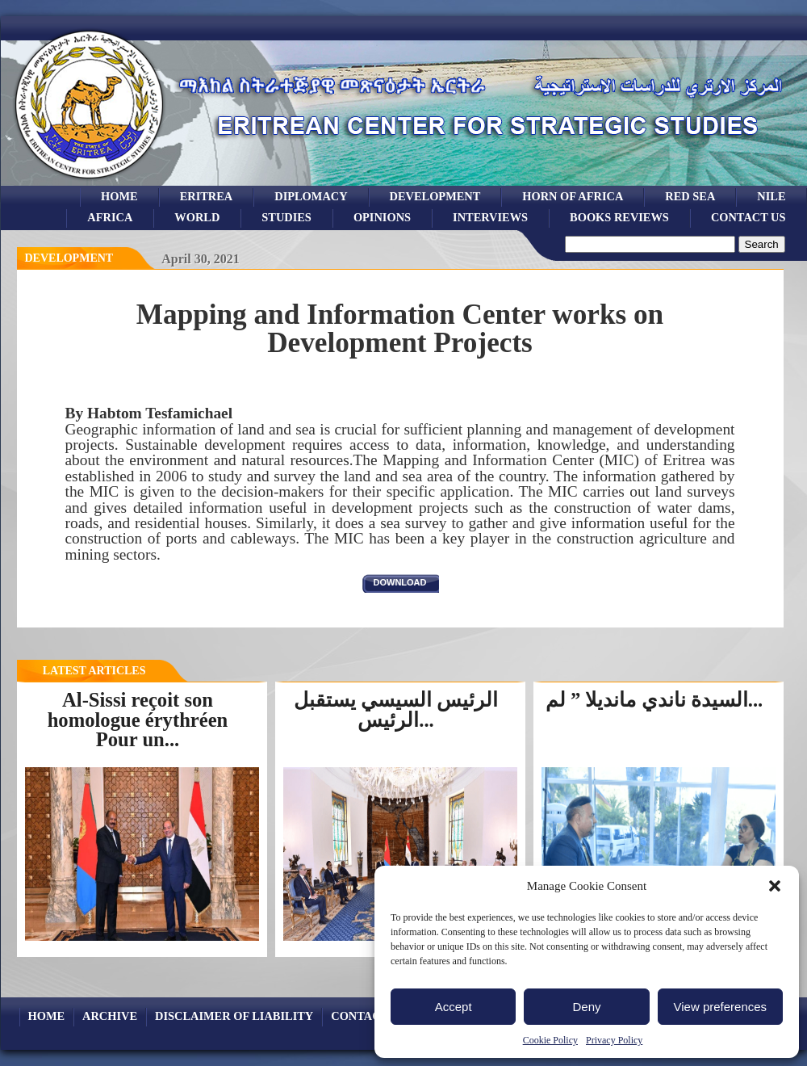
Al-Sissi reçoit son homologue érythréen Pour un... (138, 719)
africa (109, 217)
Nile (771, 196)
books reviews (619, 217)
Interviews (490, 217)
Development (69, 258)
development (435, 196)
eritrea (206, 196)
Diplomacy (310, 196)
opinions (382, 217)
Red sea (690, 196)
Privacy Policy (614, 1040)
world (197, 217)
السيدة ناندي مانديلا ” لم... (654, 700)
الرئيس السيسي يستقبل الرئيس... (396, 710)
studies (286, 217)
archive (109, 1015)
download (400, 582)
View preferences (720, 1007)
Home (119, 196)
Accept (453, 1007)
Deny (586, 1007)
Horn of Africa (572, 196)
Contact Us (748, 217)
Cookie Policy (550, 1040)
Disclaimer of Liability (234, 1015)
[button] (775, 886)
